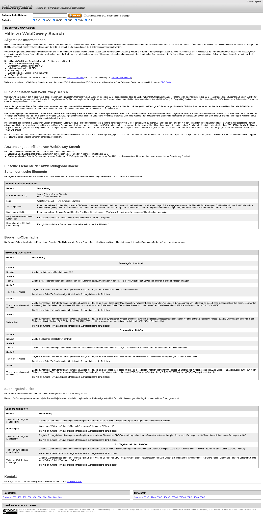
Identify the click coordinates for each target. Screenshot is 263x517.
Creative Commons (75, 77)
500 (39, 497)
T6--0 (202, 497)
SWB (80, 20)
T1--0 (146, 497)
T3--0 (159, 497)
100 (19, 497)
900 (60, 497)
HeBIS (59, 20)
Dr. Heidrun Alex (74, 481)
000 (14, 497)
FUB (90, 20)
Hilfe (259, 1)
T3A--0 (167, 497)
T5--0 (196, 497)
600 (44, 497)
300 (29, 497)
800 (55, 497)
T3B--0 (175, 497)
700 (49, 497)
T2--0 (153, 497)
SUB (70, 20)
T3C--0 (182, 497)
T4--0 (189, 497)
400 (34, 497)
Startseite (251, 1)
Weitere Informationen (121, 77)
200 (24, 497)
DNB (38, 20)
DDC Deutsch (167, 82)
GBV (48, 20)
